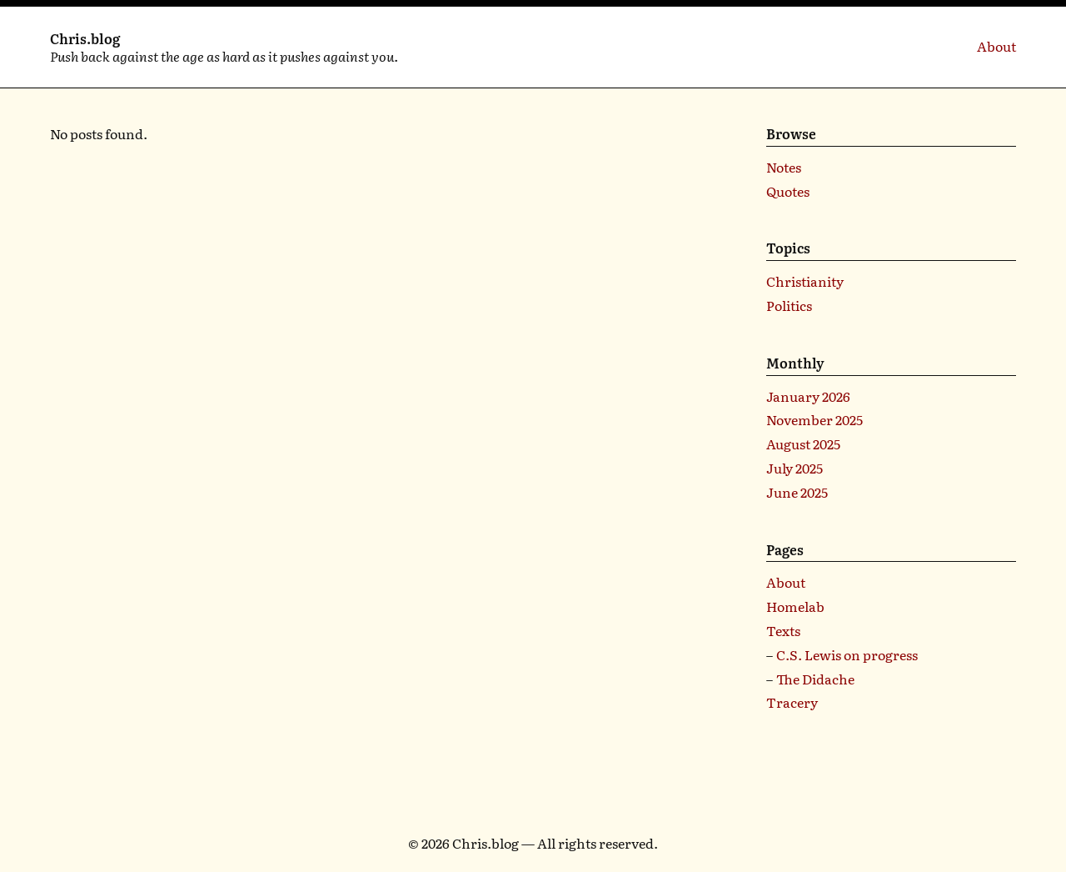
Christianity (805, 281)
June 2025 (797, 492)
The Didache (815, 679)
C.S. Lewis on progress (847, 654)
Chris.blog (85, 38)
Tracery (792, 702)
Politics (789, 305)
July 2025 (794, 468)
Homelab (795, 606)
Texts (783, 630)
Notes (783, 167)
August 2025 (803, 443)
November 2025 (814, 419)
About (996, 46)
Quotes (787, 191)
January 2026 (808, 396)
